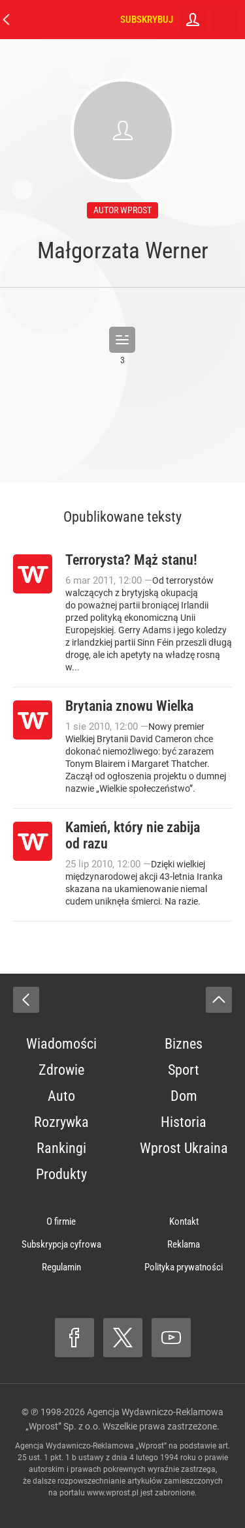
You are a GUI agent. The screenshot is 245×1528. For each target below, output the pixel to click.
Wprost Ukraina (184, 1148)
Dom (184, 1096)
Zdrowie (61, 1070)
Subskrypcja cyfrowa (61, 1244)
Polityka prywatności (183, 1267)
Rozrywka (61, 1122)
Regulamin (61, 1267)
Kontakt (184, 1221)
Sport (183, 1070)
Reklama (183, 1244)
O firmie (61, 1221)
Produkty (61, 1174)
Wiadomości (61, 1044)
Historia (183, 1122)
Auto (61, 1096)
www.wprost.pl (113, 1492)
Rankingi (61, 1148)
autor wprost (122, 210)
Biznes (184, 1044)
